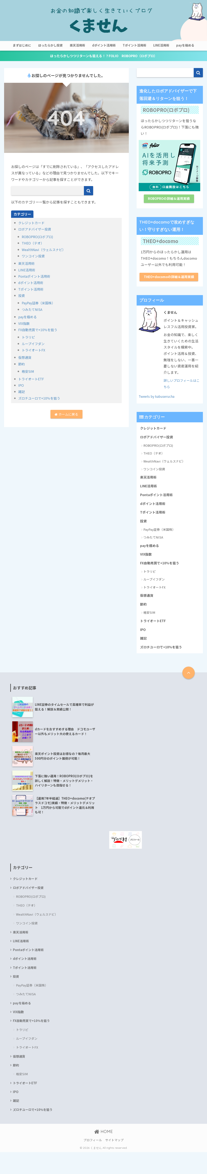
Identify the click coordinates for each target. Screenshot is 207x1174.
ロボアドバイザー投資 (35, 229)
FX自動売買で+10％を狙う (39, 330)
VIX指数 (24, 323)
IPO (21, 385)
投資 (21, 295)
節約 (21, 364)
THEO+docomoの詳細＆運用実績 (169, 281)
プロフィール (92, 1162)
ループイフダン (34, 344)
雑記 (21, 391)
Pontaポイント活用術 (35, 276)
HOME (103, 1153)
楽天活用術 (77, 45)
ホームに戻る (66, 415)
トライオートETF (32, 379)
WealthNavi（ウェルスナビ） (45, 249)
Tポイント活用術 (134, 45)
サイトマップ (114, 1162)
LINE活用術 (161, 45)
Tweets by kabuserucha (158, 404)
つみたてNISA (32, 309)
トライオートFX (34, 350)
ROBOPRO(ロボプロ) (38, 237)
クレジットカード (32, 223)
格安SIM (28, 371)
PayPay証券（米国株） (40, 303)
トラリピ (29, 337)
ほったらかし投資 (50, 45)
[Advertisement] (153, 728)
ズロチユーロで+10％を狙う (40, 398)
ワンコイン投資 (34, 256)
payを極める (185, 45)
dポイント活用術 (104, 45)
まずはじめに (22, 45)
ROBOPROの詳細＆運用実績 (169, 199)
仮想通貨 (25, 357)
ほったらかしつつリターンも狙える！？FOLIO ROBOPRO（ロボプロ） (103, 56)
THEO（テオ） (33, 243)
